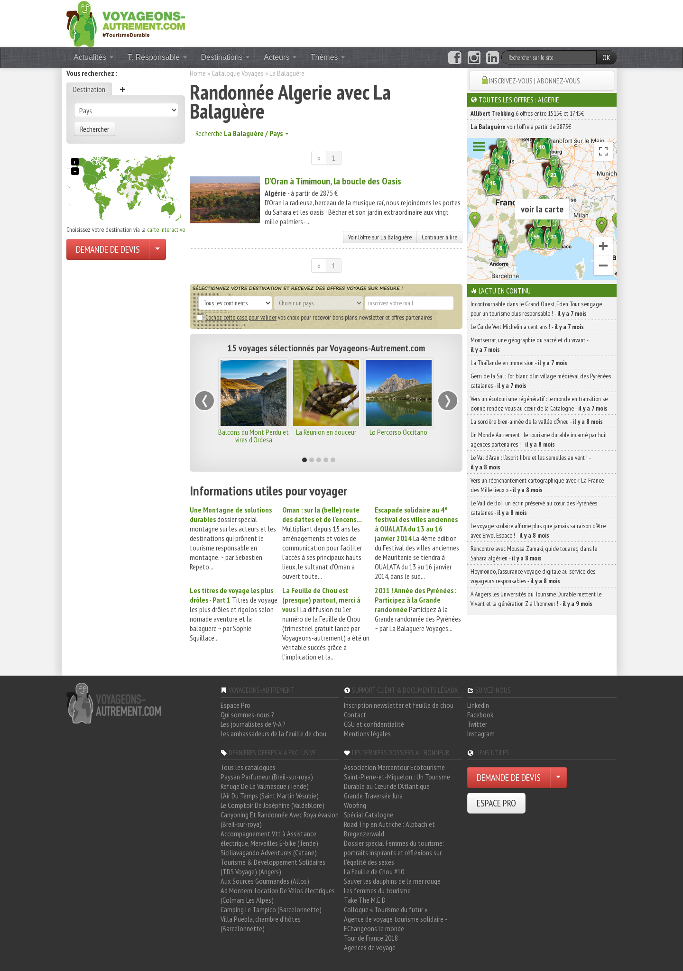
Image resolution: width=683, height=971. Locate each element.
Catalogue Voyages (238, 73)
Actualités (93, 57)
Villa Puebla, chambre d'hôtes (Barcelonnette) (261, 923)
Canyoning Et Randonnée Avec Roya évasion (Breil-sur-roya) (280, 819)
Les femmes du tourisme (377, 890)
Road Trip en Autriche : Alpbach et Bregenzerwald (389, 828)
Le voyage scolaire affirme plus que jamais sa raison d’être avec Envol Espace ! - (538, 531)
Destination (89, 89)
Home (198, 73)
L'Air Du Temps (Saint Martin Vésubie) (270, 795)
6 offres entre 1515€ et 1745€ (527, 113)
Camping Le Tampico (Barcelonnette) (271, 909)
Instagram (481, 733)
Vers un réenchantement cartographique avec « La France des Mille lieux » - (537, 485)
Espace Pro (235, 705)
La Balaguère (287, 73)
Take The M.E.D (365, 900)
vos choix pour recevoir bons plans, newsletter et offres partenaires (314, 317)
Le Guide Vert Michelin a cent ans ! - (527, 326)
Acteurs (280, 57)
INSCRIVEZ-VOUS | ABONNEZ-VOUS (534, 80)
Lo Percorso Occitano (398, 432)
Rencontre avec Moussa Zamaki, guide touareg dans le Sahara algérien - (534, 553)
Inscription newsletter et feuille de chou (398, 705)
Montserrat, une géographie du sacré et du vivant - (529, 345)
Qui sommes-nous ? (247, 714)
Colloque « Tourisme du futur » (385, 909)
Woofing (355, 805)
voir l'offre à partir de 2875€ (521, 126)
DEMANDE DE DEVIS (108, 249)
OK (606, 57)
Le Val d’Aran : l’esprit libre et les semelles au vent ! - (531, 462)
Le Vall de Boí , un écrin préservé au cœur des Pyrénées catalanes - (534, 508)
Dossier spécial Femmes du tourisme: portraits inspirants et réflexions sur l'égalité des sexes (394, 852)
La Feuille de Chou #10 (374, 871)
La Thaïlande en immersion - (519, 362)
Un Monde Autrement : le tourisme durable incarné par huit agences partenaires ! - (539, 440)
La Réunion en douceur (326, 432)
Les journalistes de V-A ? (253, 724)
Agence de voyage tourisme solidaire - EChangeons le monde (395, 923)
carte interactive (166, 229)
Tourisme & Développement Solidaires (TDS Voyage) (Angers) (273, 866)
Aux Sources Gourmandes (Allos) (265, 881)
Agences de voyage (370, 947)
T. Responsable (157, 57)
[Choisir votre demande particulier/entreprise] (157, 249)
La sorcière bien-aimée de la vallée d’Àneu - (537, 421)
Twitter (477, 724)
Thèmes (328, 57)
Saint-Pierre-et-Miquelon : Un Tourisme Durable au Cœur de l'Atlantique (397, 781)
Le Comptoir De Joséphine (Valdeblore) (272, 805)
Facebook (480, 714)
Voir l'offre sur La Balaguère (380, 237)
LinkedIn (478, 705)
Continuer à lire (439, 237)
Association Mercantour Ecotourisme (394, 767)
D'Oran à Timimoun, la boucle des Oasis (333, 181)
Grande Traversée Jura (373, 795)
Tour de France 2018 (371, 938)
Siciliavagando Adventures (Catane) (269, 852)
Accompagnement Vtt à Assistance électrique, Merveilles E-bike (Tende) (269, 838)
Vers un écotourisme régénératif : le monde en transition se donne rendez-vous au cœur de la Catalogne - (539, 403)
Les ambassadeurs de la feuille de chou (273, 733)
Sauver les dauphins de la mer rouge (392, 881)
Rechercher (94, 129)
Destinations (225, 57)
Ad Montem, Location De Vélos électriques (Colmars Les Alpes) (278, 895)
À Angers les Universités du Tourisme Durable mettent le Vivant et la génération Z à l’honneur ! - (536, 599)
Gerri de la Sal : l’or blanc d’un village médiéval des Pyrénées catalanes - (541, 381)
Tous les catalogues (248, 767)
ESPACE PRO (496, 803)
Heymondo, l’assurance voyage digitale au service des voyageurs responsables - (533, 576)
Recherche (242, 133)
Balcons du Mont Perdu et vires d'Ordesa (253, 435)
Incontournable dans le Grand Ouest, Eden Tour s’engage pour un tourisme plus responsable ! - (536, 309)
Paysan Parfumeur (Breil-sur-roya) (267, 776)
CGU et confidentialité (374, 724)
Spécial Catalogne (368, 814)
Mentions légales (367, 733)
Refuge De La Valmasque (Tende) (265, 786)
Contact (355, 714)
